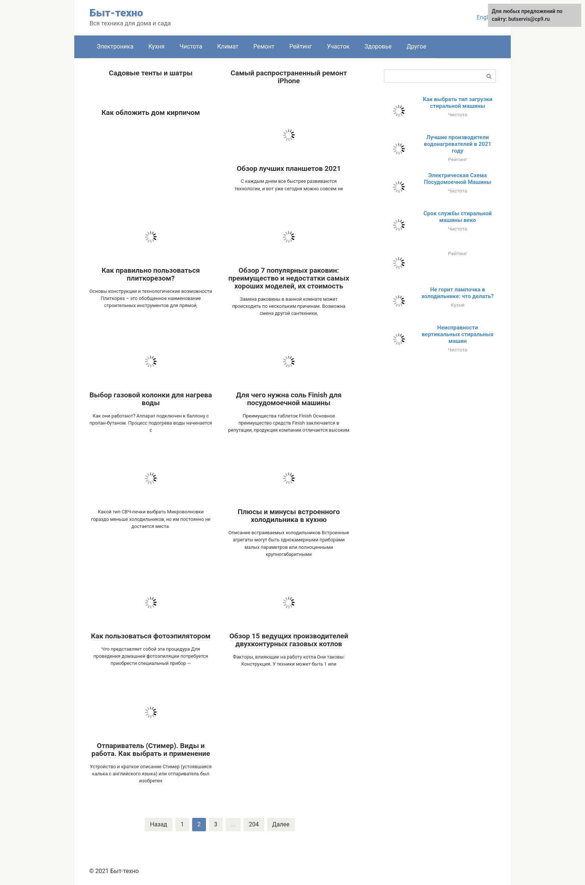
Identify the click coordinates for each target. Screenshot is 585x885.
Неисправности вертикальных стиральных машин (457, 334)
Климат (227, 46)
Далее (281, 824)
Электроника (115, 46)
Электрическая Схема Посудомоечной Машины (457, 178)
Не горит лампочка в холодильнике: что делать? (458, 293)
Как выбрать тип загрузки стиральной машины (457, 102)
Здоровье (378, 46)
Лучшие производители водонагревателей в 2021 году (457, 144)
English (486, 17)
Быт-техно (116, 13)
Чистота (190, 46)
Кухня (156, 46)
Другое (416, 46)
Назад (158, 824)
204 (254, 824)
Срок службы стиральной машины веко (457, 216)
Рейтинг (301, 46)
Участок (338, 46)
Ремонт (263, 46)
